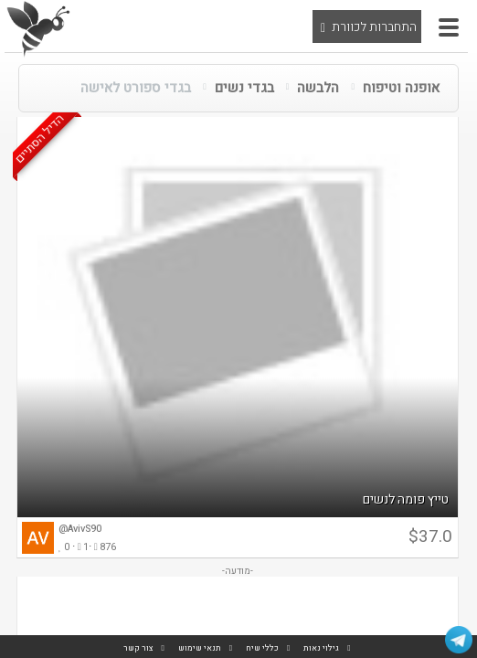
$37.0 (430, 536)
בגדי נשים (244, 88)
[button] (449, 27)
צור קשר (138, 648)
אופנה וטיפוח (401, 88)
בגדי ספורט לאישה (135, 88)
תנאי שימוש (199, 648)
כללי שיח (262, 648)
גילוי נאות (321, 648)
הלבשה (318, 88)
